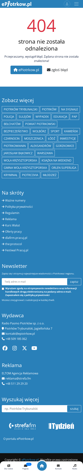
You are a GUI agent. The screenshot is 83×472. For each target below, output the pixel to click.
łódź (51, 138)
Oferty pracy (13, 232)
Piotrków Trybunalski (20, 109)
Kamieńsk (71, 131)
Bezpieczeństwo (16, 131)
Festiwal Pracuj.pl (16, 250)
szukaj (74, 409)
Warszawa (45, 153)
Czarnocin (12, 138)
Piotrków (49, 109)
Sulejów (25, 117)
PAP (74, 117)
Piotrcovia (30, 175)
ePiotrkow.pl (26, 69)
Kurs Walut (12, 225)
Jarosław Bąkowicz (18, 153)
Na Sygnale (69, 109)
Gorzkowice (65, 146)
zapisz (74, 282)
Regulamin (12, 213)
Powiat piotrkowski (40, 124)
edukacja (60, 117)
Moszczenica (33, 138)
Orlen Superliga (64, 168)
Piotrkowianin (15, 146)
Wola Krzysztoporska (20, 160)
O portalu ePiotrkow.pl (18, 439)
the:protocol (13, 244)
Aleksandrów (40, 146)
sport (55, 131)
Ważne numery (15, 200)
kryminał (10, 175)
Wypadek (42, 117)
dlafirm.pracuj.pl (16, 238)
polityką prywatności (37, 295)
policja (9, 117)
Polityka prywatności (19, 207)
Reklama (11, 219)
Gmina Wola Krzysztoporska (25, 168)
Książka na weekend (56, 160)
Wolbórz (39, 131)
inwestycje (68, 138)
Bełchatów (12, 124)
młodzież (50, 175)
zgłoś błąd (57, 69)
